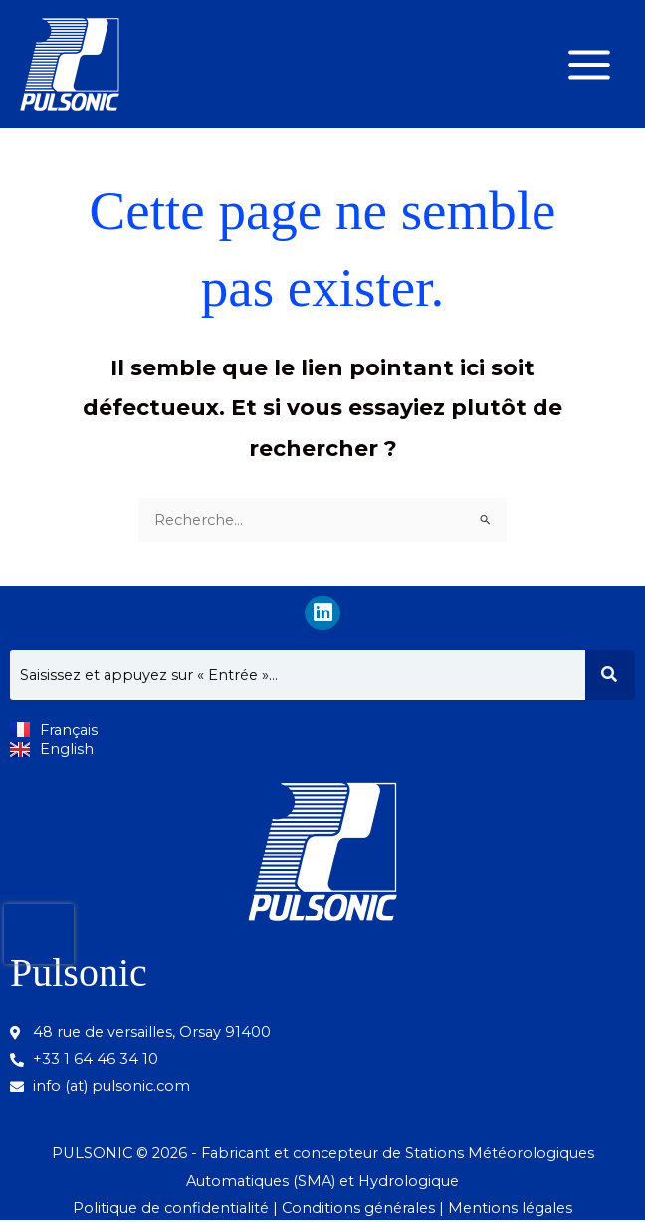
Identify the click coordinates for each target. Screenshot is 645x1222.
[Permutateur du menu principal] (589, 65)
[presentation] (39, 934)
